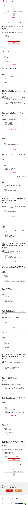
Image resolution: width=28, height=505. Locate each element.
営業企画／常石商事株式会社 (6, 288)
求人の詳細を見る (14, 42)
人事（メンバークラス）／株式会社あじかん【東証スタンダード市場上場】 (13, 441)
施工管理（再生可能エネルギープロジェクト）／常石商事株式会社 (11, 112)
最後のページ (25, 22)
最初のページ (13, 22)
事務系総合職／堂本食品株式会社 (6, 310)
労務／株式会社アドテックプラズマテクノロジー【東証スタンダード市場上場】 (13, 397)
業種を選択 (5, 13)
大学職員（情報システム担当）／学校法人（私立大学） (10, 90)
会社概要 (17, 498)
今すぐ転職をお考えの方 (10, 490)
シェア (17, 503)
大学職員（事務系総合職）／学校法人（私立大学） (9, 68)
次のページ (24, 22)
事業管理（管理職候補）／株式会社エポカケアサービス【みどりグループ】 (13, 266)
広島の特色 (10, 499)
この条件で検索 (14, 17)
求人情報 (2, 498)
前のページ (14, 22)
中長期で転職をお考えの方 (18, 490)
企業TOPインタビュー (11, 498)
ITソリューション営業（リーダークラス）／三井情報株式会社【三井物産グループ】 (14, 176)
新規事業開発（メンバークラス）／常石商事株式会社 (9, 25)
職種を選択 (16, 13)
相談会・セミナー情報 (4, 499)
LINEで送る (25, 503)
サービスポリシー (18, 499)
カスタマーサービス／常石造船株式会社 (7, 377)
